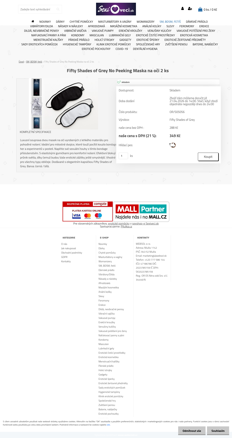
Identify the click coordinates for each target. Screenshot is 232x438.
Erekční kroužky (130, 31)
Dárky (60, 22)
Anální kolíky (151, 26)
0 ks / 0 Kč (210, 9)
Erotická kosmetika (194, 35)
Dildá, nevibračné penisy (41, 31)
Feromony (186, 26)
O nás (64, 244)
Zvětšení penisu (176, 44)
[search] (58, 9)
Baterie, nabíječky (205, 44)
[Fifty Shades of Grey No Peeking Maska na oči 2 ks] (63, 80)
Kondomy (77, 35)
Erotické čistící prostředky (155, 35)
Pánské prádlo (78, 40)
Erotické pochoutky (96, 49)
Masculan (97, 35)
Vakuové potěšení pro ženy (196, 31)
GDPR (64, 257)
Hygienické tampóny (77, 44)
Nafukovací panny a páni (48, 35)
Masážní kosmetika (123, 26)
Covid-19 (122, 49)
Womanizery (145, 22)
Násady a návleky (70, 26)
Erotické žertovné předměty (185, 40)
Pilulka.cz (126, 226)
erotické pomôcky (119, 223)
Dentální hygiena (145, 49)
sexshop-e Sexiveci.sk (145, 223)
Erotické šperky (147, 40)
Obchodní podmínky (71, 252)
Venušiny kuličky (159, 31)
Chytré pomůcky (81, 22)
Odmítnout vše (192, 431)
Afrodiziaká (96, 26)
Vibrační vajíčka (75, 31)
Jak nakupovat (68, 248)
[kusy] (123, 156)
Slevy (170, 26)
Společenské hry (148, 44)
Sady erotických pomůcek (39, 44)
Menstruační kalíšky (48, 40)
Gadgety (125, 40)
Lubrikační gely (120, 35)
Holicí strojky (104, 40)
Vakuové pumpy (103, 31)
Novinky (45, 22)
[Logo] (116, 9)
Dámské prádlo (197, 22)
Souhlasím (218, 431)
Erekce (204, 26)
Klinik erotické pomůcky (113, 44)
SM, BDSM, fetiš (170, 22)
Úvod (21, 61)
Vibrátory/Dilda (41, 26)
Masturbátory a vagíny (114, 22)
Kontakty (66, 261)
